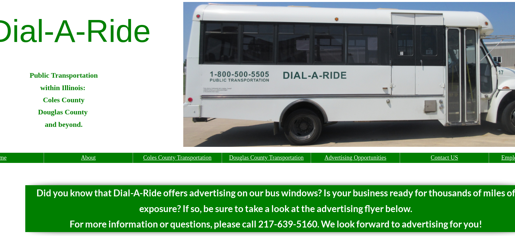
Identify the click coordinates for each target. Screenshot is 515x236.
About (88, 157)
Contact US (444, 157)
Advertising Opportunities (355, 157)
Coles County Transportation (177, 157)
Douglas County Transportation (266, 157)
